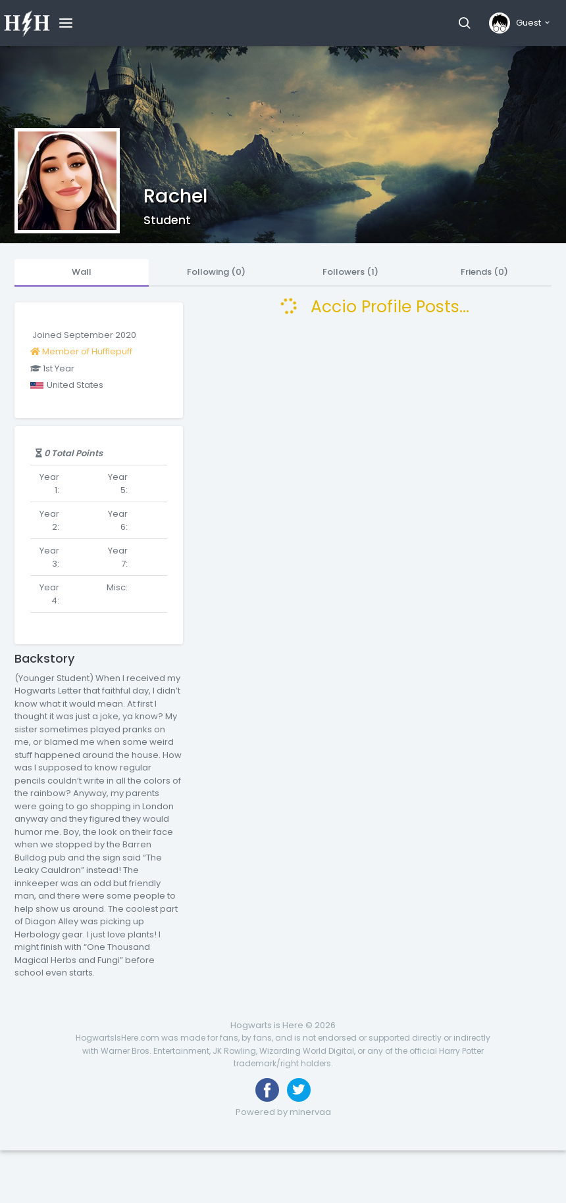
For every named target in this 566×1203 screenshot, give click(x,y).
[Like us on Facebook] (267, 1090)
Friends (484, 272)
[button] (464, 23)
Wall (81, 272)
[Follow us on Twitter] (299, 1090)
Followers (350, 272)
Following (216, 272)
